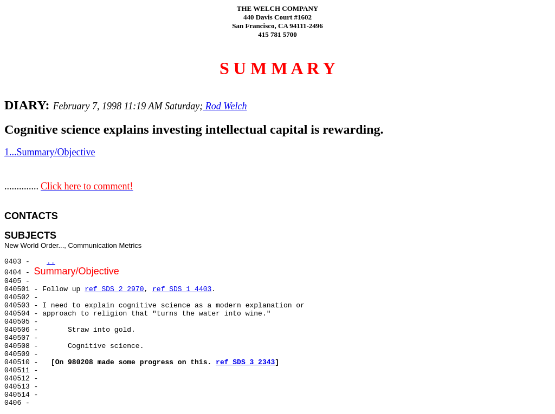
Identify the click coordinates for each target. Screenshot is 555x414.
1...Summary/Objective (49, 152)
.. (51, 262)
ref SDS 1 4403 (181, 289)
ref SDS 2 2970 (114, 289)
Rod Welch (225, 106)
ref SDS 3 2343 (245, 362)
